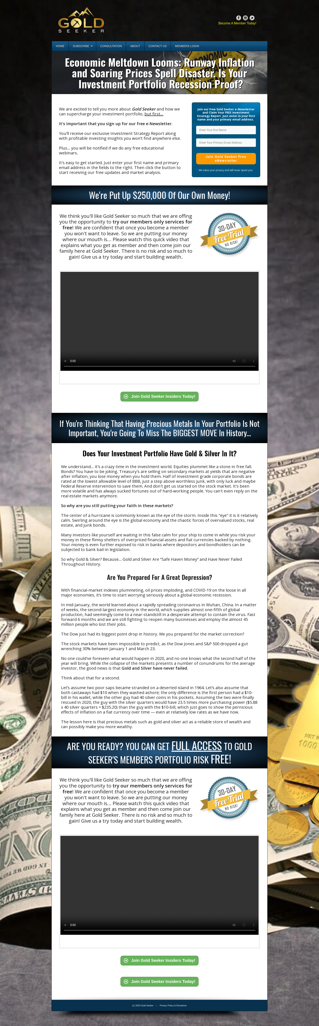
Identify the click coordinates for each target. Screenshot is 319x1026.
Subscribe (83, 46)
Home (60, 46)
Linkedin (245, 17)
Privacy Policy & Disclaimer (173, 1005)
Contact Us (158, 46)
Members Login (187, 46)
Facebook (238, 17)
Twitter (252, 17)
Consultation (111, 46)
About (135, 46)
